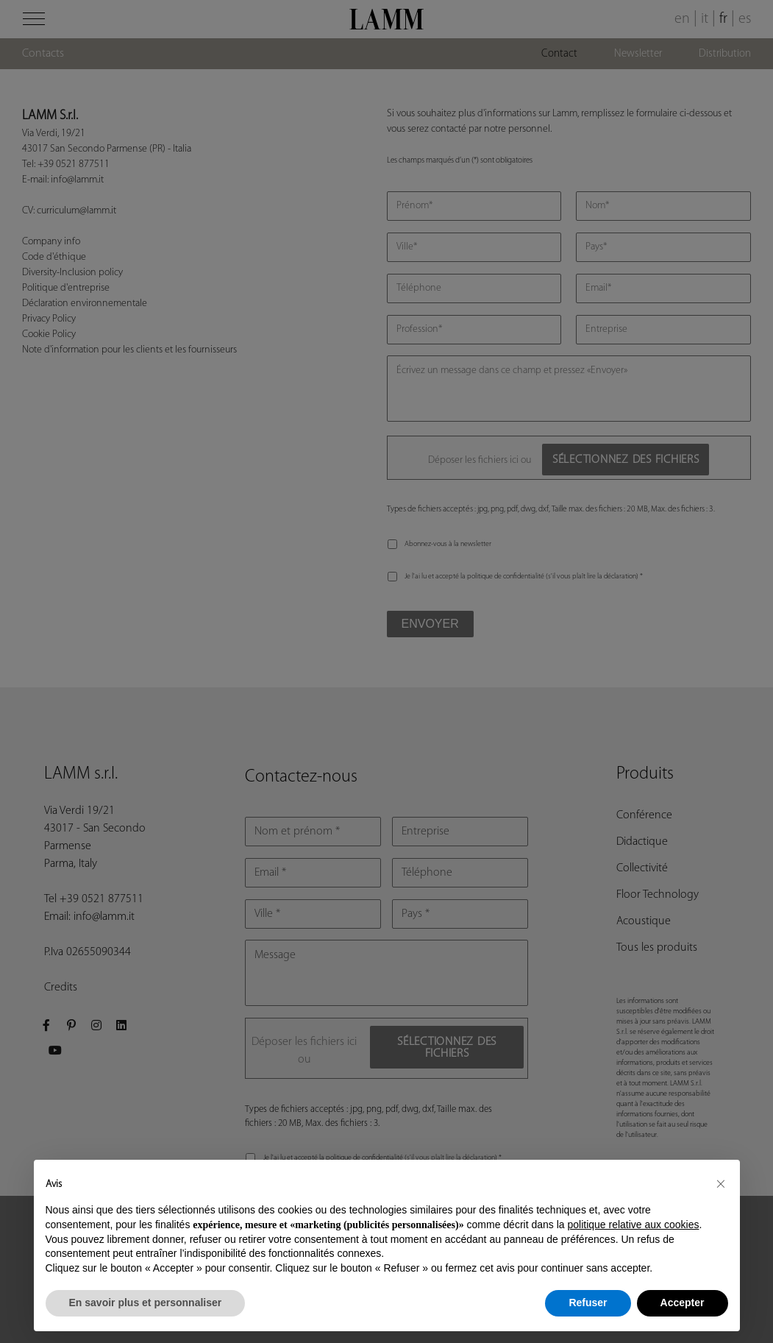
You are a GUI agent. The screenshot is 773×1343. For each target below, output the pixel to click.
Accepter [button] (682, 1302)
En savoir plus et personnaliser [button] (145, 1302)
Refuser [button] (588, 1302)
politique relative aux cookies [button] (633, 1224)
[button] (721, 1183)
